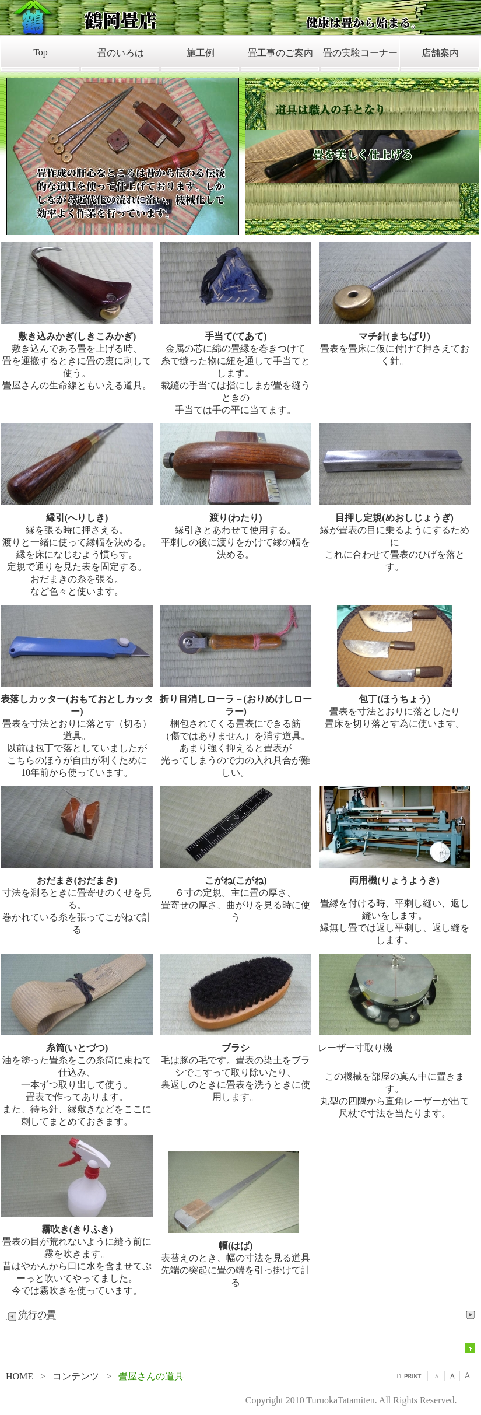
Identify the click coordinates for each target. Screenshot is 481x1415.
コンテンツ (75, 1376)
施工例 (201, 53)
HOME (19, 1376)
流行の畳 (31, 1314)
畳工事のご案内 (280, 53)
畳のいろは (120, 53)
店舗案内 (440, 53)
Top (40, 52)
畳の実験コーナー (360, 53)
